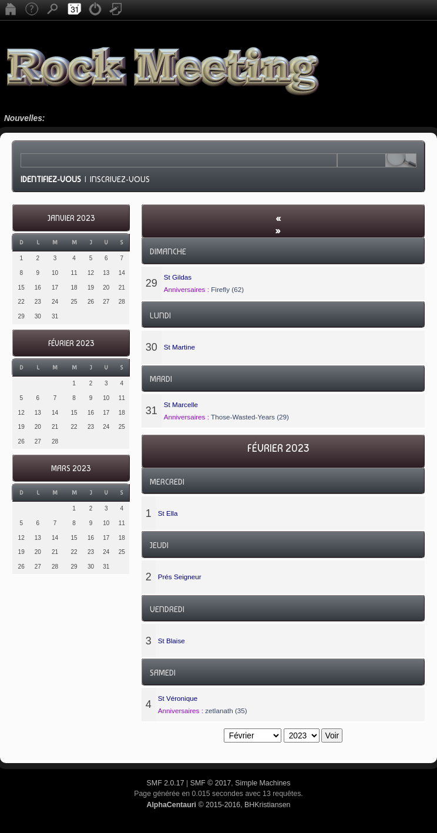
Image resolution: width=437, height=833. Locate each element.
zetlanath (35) (226, 710)
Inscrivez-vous (120, 179)
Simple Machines (262, 783)
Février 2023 (71, 343)
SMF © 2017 (210, 783)
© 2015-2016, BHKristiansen (218, 805)
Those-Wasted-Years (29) (250, 417)
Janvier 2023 (71, 218)
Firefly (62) (227, 289)
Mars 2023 (70, 468)
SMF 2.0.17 (165, 783)
